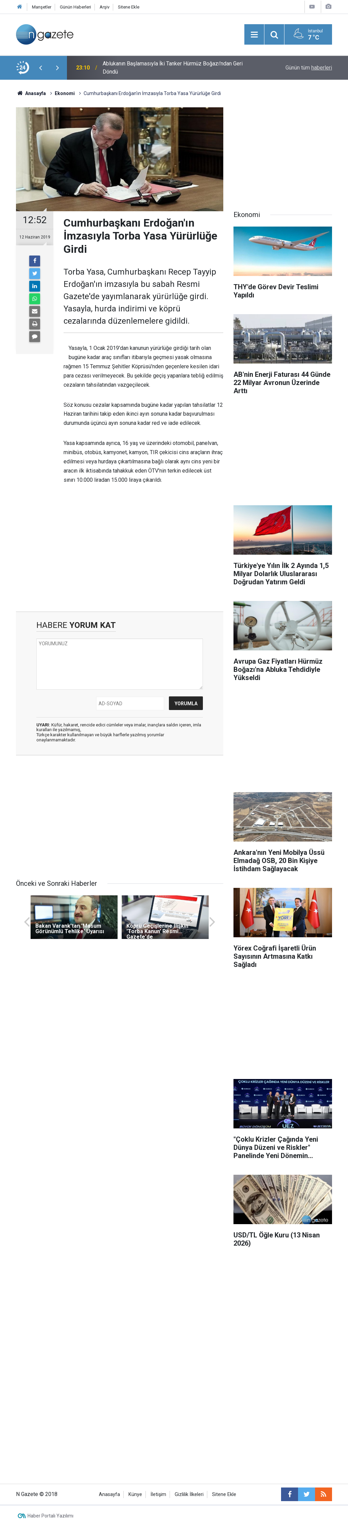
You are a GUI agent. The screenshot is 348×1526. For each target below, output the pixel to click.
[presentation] (40, 68)
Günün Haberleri (75, 7)
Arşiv (104, 7)
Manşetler (41, 7)
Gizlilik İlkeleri (189, 1494)
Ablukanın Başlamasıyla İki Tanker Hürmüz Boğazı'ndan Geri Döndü (173, 67)
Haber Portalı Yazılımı (50, 1516)
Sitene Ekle (128, 7)
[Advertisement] (119, 553)
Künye (135, 1494)
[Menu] (254, 34)
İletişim (158, 1494)
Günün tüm (308, 67)
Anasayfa (109, 1494)
